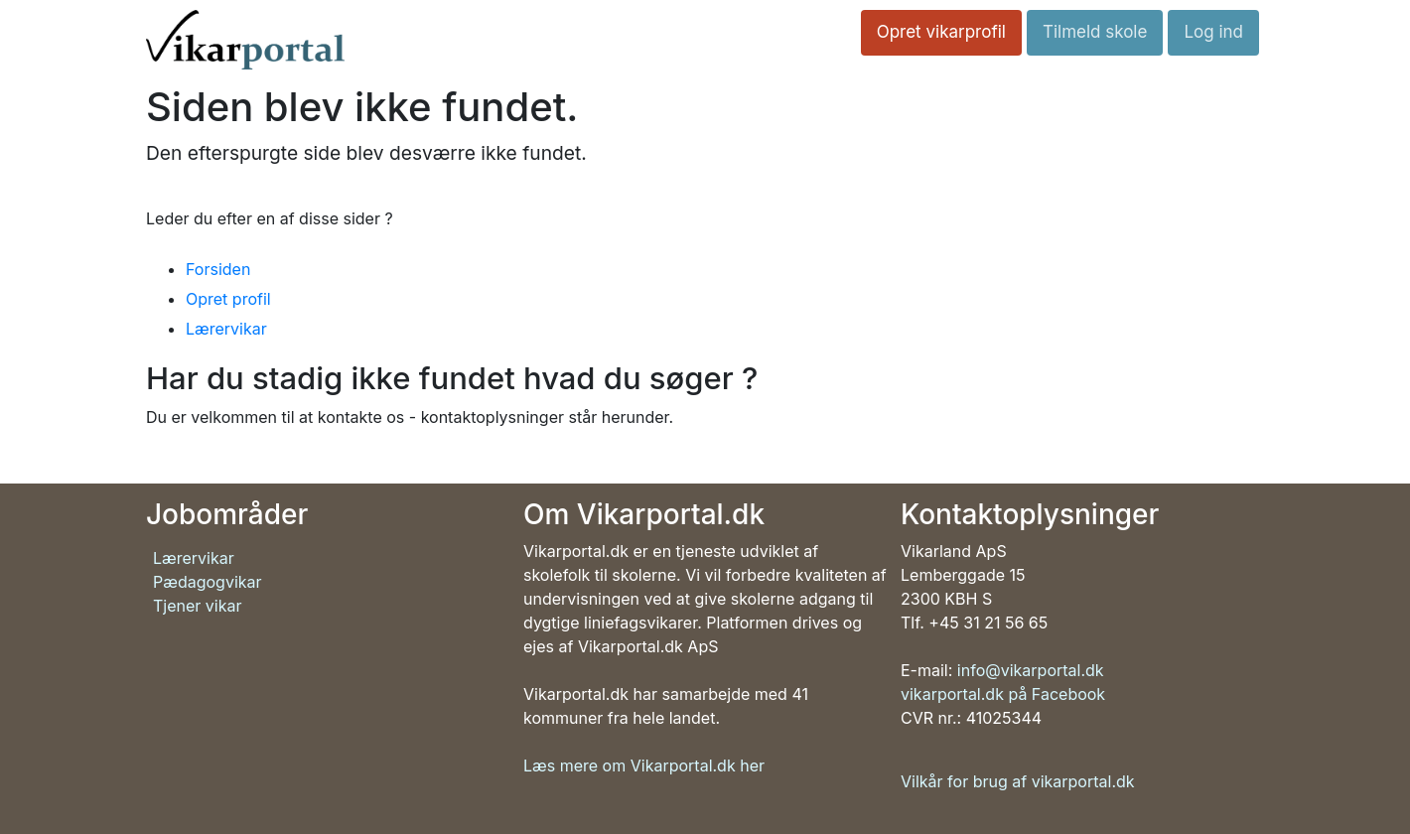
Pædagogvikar (207, 582)
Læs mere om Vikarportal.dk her (644, 765)
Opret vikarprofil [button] (941, 32)
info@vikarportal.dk (1030, 670)
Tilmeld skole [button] (1095, 32)
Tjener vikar (197, 606)
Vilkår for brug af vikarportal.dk (1018, 781)
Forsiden (218, 269)
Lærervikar (226, 329)
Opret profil (228, 299)
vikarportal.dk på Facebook (1003, 694)
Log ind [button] (1213, 32)
